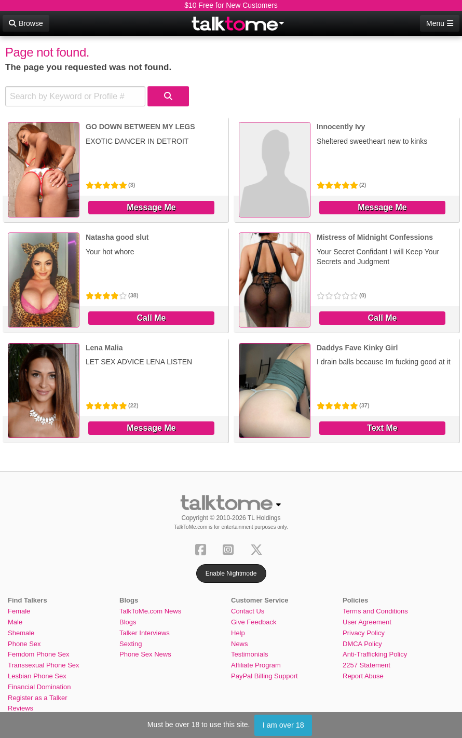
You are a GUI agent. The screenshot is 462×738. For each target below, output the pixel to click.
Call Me (151, 317)
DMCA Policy (362, 644)
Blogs (128, 622)
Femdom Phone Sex (39, 654)
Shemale (21, 633)
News (239, 644)
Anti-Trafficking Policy (375, 654)
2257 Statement (366, 665)
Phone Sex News (145, 654)
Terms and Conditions (375, 611)
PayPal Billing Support (264, 676)
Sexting (130, 644)
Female (19, 611)
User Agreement (367, 622)
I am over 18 (283, 725)
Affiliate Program (256, 665)
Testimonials (249, 654)
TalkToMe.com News (150, 611)
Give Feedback (253, 622)
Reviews (20, 708)
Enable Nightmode (231, 573)
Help (238, 633)
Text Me (382, 427)
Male (15, 622)
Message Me (151, 207)
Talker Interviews (144, 633)
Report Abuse (363, 676)
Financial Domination (39, 687)
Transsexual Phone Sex (43, 665)
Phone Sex (24, 644)
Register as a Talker (37, 698)
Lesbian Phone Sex (37, 676)
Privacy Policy (364, 633)
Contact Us (247, 611)
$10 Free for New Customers (231, 5)
